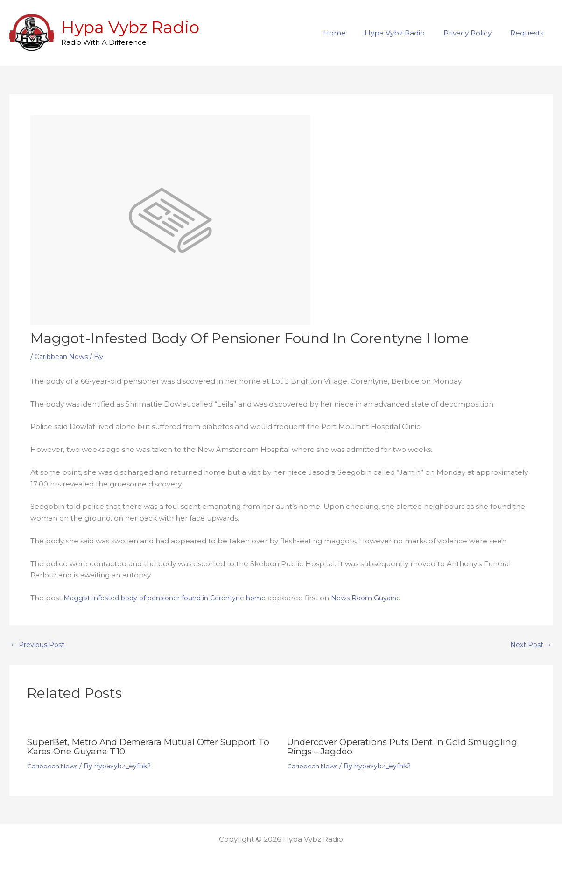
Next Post (530, 644)
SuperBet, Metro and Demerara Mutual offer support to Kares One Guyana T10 (150, 746)
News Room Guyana (384, 597)
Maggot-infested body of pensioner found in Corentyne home (173, 597)
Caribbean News (64, 356)
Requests (529, 32)
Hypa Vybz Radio (130, 27)
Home (350, 32)
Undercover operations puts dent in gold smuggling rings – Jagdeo (410, 746)
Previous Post (38, 644)
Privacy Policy (474, 32)
